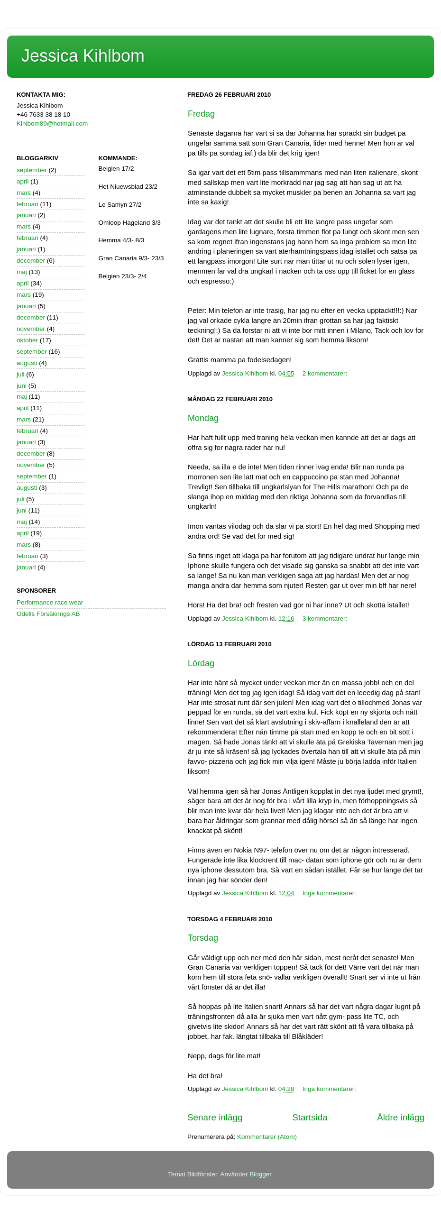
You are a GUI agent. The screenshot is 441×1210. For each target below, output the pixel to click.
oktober (27, 340)
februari (27, 204)
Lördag (201, 663)
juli (21, 374)
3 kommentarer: (326, 618)
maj (22, 271)
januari (26, 215)
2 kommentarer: (326, 373)
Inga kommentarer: (330, 893)
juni (22, 385)
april (23, 181)
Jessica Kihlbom (83, 55)
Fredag (201, 114)
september (32, 170)
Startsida (310, 1117)
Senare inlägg (215, 1117)
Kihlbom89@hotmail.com (52, 123)
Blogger (260, 1174)
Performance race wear (50, 602)
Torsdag (203, 938)
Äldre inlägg (400, 1117)
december (31, 260)
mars (24, 192)
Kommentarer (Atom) (267, 1136)
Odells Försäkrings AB (48, 613)
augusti (27, 363)
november (31, 328)
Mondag (203, 418)
